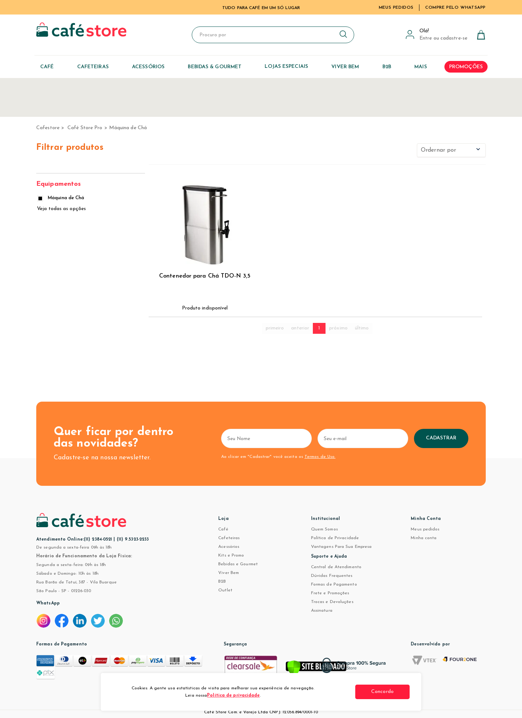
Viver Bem (228, 573)
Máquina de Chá (128, 128)
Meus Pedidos (396, 7)
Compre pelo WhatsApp (455, 7)
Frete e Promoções (330, 593)
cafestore (47, 128)
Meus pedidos (425, 529)
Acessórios (228, 547)
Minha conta (423, 538)
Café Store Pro (84, 128)
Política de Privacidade (335, 538)
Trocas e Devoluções (332, 602)
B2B (222, 581)
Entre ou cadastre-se (443, 38)
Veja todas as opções (61, 209)
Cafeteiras (229, 538)
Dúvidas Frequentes (332, 576)
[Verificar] (316, 669)
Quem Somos (324, 529)
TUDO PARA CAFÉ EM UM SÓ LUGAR (261, 8)
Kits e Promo (231, 555)
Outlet (225, 590)
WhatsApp (48, 603)
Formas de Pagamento (334, 584)
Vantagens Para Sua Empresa (341, 547)
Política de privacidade (233, 695)
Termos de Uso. (319, 457)
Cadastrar (441, 438)
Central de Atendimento (336, 567)
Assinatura (321, 610)
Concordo (382, 691)
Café (223, 529)
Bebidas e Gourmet (238, 564)
